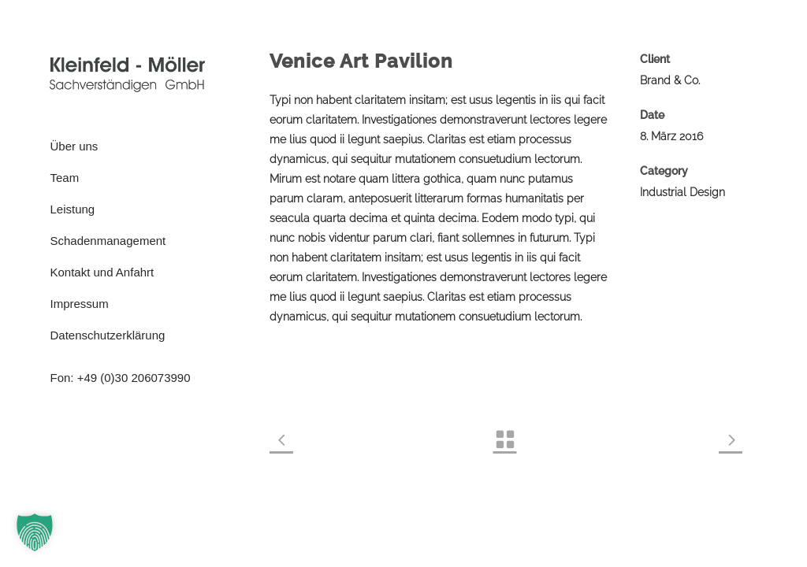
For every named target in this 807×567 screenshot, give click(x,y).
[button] (34, 532)
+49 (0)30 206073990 (134, 377)
